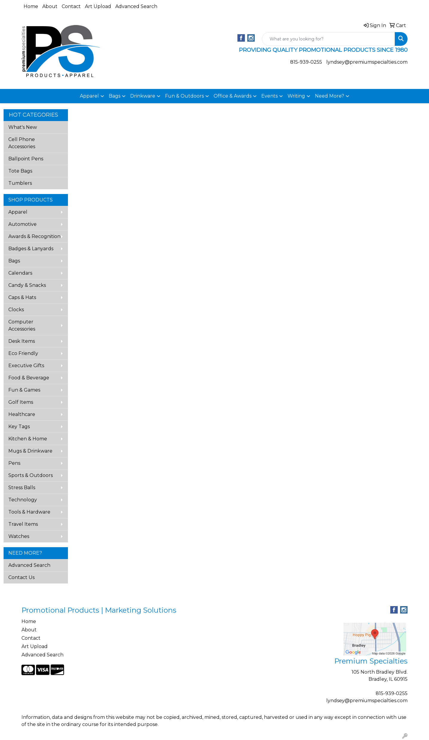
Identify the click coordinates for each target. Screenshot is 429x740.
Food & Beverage (28, 378)
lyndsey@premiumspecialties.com (367, 62)
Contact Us (21, 577)
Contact (71, 6)
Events (269, 96)
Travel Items (23, 524)
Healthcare (21, 414)
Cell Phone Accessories (21, 143)
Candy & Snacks (27, 285)
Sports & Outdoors (30, 475)
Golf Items (20, 402)
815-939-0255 (306, 62)
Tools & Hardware (29, 512)
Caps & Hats (22, 297)
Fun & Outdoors (184, 96)
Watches (18, 536)
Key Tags (19, 426)
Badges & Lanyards (30, 248)
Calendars (20, 273)
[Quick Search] (328, 39)
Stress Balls (21, 487)
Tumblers (20, 183)
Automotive (22, 224)
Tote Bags (20, 171)
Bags (114, 96)
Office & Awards (232, 96)
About (49, 6)
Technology (22, 500)
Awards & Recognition (34, 236)
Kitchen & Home (27, 439)
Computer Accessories (21, 325)
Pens (14, 463)
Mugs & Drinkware (30, 451)
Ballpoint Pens (25, 159)
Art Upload (98, 6)
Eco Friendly (23, 353)
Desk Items (21, 341)
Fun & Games (24, 390)
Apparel (89, 96)
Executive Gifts (26, 365)
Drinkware (142, 96)
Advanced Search (136, 6)
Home (31, 6)
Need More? (329, 96)
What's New (22, 127)
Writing (296, 96)
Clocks (16, 309)
